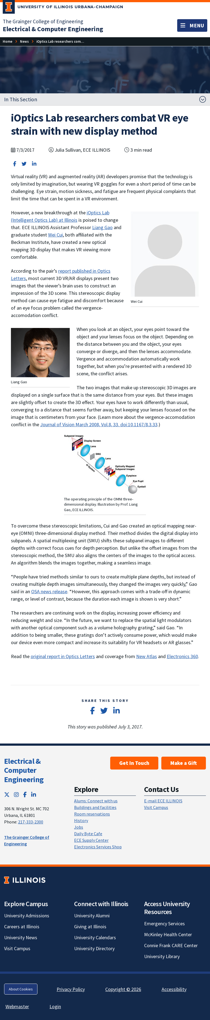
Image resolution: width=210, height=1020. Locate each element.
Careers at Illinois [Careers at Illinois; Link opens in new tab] (21, 926)
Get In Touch (134, 763)
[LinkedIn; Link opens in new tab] (33, 794)
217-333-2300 (30, 822)
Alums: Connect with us (96, 800)
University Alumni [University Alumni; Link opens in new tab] (92, 915)
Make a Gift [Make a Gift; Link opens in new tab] (183, 763)
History (81, 820)
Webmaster (17, 1006)
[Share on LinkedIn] (34, 163)
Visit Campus (156, 807)
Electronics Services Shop (98, 846)
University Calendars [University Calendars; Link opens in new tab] (95, 937)
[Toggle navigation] (192, 25)
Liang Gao (102, 227)
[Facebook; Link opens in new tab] (25, 794)
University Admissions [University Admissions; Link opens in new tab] (26, 915)
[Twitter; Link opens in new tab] (7, 794)
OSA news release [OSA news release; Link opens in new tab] (49, 591)
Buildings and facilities (95, 807)
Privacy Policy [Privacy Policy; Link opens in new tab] (71, 989)
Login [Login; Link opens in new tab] (55, 1006)
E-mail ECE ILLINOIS (163, 800)
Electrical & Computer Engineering (23, 770)
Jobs (78, 827)
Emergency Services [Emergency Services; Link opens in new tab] (164, 923)
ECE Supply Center (91, 840)
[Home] (7, 41)
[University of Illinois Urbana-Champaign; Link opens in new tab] (63, 8)
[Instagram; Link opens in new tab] (16, 794)
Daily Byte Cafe (88, 833)
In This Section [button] (20, 99)
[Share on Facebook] (14, 163)
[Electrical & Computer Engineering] (53, 29)
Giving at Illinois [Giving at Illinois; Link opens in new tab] (90, 926)
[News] (24, 41)
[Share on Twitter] (24, 163)
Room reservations (92, 814)
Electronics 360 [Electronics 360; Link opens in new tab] (182, 656)
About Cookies (21, 989)
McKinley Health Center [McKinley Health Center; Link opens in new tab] (168, 934)
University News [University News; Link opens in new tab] (20, 937)
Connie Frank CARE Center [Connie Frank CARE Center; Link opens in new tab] (171, 945)
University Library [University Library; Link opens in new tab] (162, 956)
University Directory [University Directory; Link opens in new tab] (94, 948)
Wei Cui (55, 235)
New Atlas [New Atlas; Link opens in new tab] (146, 656)
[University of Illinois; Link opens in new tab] (24, 880)
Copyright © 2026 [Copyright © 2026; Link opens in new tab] (123, 989)
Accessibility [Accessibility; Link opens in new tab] (174, 989)
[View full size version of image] (40, 352)
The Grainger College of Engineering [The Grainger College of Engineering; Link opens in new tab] (43, 21)
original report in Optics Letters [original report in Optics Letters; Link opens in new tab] (63, 656)
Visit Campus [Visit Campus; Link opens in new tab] (17, 948)
